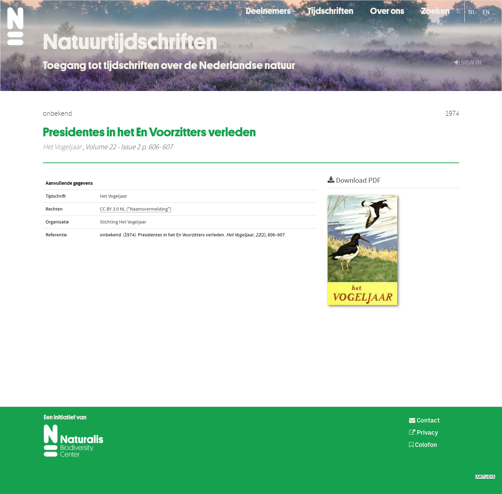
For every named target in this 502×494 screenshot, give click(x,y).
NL (472, 12)
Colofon (423, 445)
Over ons (387, 10)
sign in (467, 62)
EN (486, 12)
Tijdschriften (330, 10)
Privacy (423, 433)
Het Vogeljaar (62, 147)
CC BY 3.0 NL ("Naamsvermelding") (135, 209)
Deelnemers (268, 10)
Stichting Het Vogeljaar (123, 222)
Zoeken (435, 10)
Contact (424, 421)
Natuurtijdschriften (130, 41)
